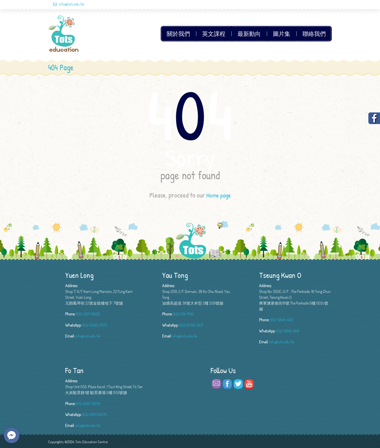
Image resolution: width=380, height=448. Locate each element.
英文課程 (213, 33)
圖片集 (281, 33)
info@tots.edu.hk (66, 4)
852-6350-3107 (191, 324)
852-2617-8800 (88, 314)
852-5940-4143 (281, 319)
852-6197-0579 (88, 403)
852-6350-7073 (94, 324)
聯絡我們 (314, 33)
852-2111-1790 (183, 314)
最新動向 (249, 33)
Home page (218, 195)
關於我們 (178, 33)
